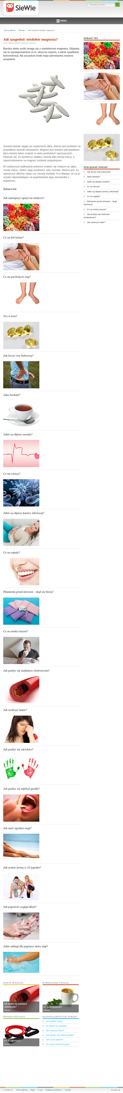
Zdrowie (21, 30)
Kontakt (68, 1090)
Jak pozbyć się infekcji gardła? (21, 788)
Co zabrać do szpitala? (56, 1026)
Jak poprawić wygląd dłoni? (20, 906)
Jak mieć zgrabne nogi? (17, 828)
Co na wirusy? (11, 473)
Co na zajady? (11, 552)
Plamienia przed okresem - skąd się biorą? (28, 591)
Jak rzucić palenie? (55, 1039)
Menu (62, 21)
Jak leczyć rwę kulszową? (18, 355)
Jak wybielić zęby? (54, 1021)
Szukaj (117, 4)
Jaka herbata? (11, 395)
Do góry (114, 1090)
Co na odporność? (12, 1041)
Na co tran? (10, 316)
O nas (40, 1090)
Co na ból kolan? (13, 237)
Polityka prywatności (54, 1090)
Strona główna (9, 30)
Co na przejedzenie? (52, 1007)
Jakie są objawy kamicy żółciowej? (23, 513)
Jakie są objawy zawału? (18, 434)
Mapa (33, 1090)
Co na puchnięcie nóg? (17, 276)
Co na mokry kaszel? (15, 631)
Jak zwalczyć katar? (15, 710)
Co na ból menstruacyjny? (58, 1044)
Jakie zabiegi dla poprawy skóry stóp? (25, 946)
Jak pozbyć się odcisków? (18, 749)
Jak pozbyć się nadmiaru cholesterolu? (26, 670)
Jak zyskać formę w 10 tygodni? (22, 867)
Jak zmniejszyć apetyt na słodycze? (23, 198)
